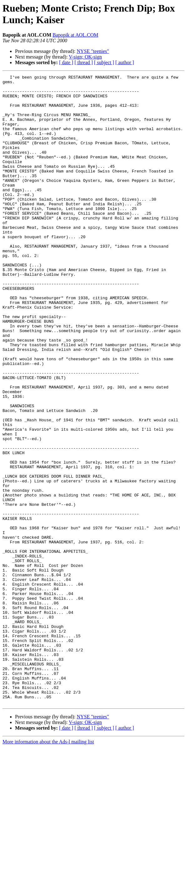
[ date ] (66, 62)
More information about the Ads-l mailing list (48, 867)
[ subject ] (104, 62)
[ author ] (124, 62)
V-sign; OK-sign (85, 56)
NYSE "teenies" (93, 51)
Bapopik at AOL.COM (75, 35)
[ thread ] (83, 62)
